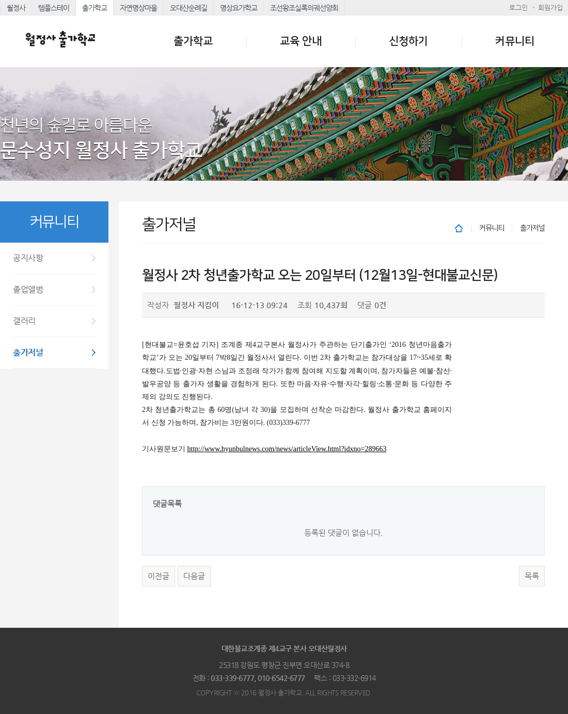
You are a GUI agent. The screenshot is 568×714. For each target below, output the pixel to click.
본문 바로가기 (0, 0)
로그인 (518, 7)
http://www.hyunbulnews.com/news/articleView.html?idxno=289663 (287, 449)
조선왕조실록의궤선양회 (304, 8)
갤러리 (24, 321)
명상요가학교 (238, 8)
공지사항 (28, 258)
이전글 (158, 576)
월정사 (16, 8)
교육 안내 (301, 41)
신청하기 (408, 41)
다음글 (194, 576)
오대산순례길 (188, 8)
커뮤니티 (514, 41)
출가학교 (94, 8)
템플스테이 (53, 8)
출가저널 (28, 352)
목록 (532, 576)
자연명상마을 (138, 8)
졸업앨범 (28, 289)
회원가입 (550, 7)
